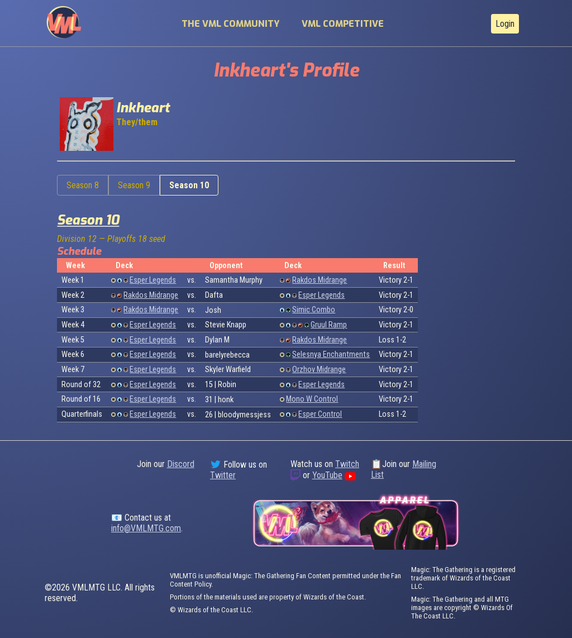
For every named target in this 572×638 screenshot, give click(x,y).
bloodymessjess (244, 415)
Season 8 (82, 185)
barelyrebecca (227, 355)
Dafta (214, 295)
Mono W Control (312, 399)
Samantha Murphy (234, 280)
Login (504, 23)
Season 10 (189, 185)
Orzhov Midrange (319, 369)
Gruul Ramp (329, 325)
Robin (227, 384)
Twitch (347, 464)
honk (225, 399)
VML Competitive (343, 24)
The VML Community (230, 24)
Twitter (223, 475)
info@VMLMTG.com (146, 528)
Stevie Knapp (225, 325)
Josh (213, 310)
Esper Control (320, 414)
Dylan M (217, 340)
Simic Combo (313, 310)
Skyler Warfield (228, 369)
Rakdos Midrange (319, 280)
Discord (180, 464)
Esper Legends (153, 280)
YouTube (327, 475)
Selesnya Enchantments (331, 354)
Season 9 (134, 185)
